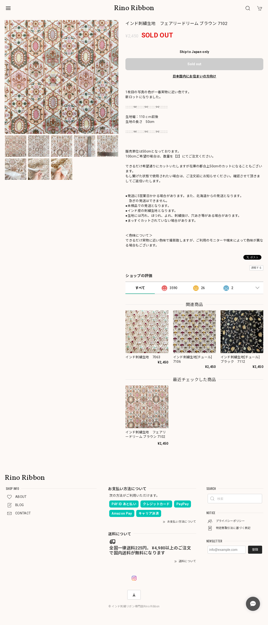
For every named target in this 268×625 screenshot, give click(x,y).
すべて (140, 288)
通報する (256, 267)
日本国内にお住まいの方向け (194, 76)
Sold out (194, 64)
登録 (255, 549)
